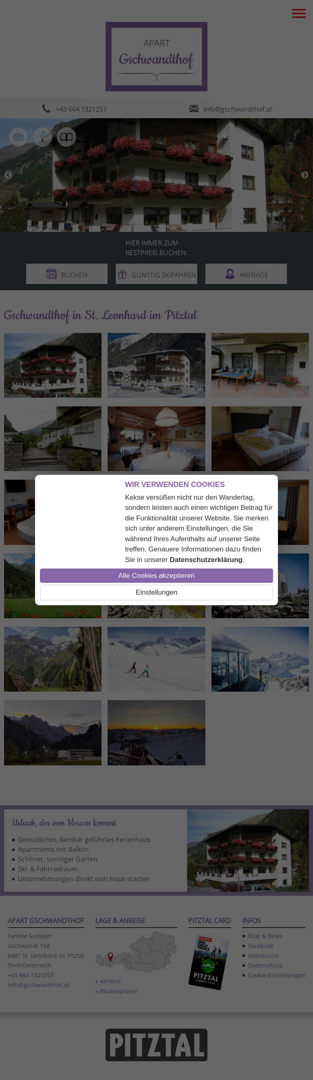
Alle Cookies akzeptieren (156, 576)
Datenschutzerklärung (206, 560)
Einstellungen (156, 592)
